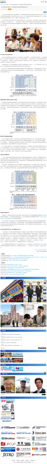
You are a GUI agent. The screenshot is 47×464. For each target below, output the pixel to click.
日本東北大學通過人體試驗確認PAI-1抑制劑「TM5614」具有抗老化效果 (11, 337)
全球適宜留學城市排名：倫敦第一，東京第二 (14, 264)
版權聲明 (22, 460)
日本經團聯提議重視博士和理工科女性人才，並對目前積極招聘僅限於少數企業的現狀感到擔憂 (23, 269)
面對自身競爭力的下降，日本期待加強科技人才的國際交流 (17, 272)
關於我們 (42, 1)
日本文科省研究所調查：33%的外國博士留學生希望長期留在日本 (21, 4)
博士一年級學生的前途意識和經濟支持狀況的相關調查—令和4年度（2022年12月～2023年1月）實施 (29, 257)
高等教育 (7, 4)
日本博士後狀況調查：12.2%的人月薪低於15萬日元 (15, 267)
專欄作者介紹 (4, 373)
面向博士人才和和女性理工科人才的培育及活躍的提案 (18, 260)
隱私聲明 (27, 460)
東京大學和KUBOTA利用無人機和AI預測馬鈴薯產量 (8, 342)
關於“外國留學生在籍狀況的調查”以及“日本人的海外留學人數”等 (18, 258)
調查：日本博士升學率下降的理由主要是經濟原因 (15, 274)
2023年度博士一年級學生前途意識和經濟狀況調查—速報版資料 (23, 255)
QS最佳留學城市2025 (37, 244)
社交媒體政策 (32, 460)
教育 (3, 4)
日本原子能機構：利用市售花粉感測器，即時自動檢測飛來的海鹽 (10, 334)
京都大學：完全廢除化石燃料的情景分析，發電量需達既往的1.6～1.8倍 (11, 345)
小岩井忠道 (40, 249)
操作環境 (18, 460)
